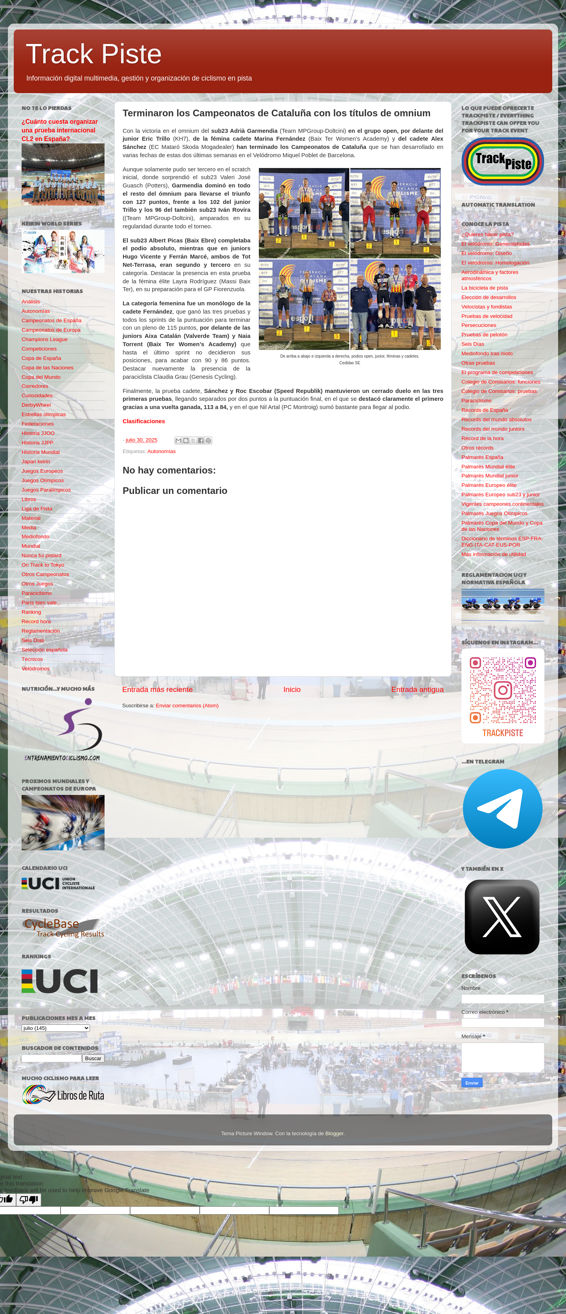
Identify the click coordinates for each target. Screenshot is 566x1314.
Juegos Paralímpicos (46, 490)
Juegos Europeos (42, 471)
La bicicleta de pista (484, 288)
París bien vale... (41, 603)
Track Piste (94, 54)
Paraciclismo (37, 593)
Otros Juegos (37, 584)
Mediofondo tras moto (487, 353)
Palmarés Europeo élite (488, 485)
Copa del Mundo (41, 377)
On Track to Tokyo (43, 565)
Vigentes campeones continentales (502, 504)
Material (31, 518)
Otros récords (477, 448)
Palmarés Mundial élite (488, 467)
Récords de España (484, 410)
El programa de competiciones (497, 372)
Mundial (31, 546)
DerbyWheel (36, 405)
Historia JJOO (38, 433)
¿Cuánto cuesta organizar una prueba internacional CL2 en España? (60, 130)
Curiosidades (37, 395)
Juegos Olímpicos (43, 480)
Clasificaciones (144, 421)
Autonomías (161, 451)
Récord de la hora (482, 438)
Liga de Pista (37, 509)
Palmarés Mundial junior (489, 476)
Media (29, 527)
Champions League (45, 339)
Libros (29, 499)
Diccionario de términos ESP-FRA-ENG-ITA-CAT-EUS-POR (502, 542)
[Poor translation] (28, 1199)
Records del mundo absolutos (496, 419)
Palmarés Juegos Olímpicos (494, 513)
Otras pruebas (478, 363)
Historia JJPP (37, 443)
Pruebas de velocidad (487, 316)
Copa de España (41, 358)
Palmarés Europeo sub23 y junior (500, 494)
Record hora (36, 621)
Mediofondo (36, 537)
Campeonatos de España (51, 320)
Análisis (31, 302)
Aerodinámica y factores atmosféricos (489, 275)
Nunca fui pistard (41, 555)
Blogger (334, 1133)
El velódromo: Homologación (495, 263)
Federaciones (38, 424)
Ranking (31, 612)
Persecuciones (478, 325)
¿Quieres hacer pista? (487, 234)
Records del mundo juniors (493, 429)
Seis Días (33, 640)
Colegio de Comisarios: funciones (500, 382)
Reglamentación (41, 631)
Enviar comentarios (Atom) (187, 705)
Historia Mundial (41, 452)
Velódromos (36, 669)
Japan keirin (36, 461)
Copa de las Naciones (48, 368)
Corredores (35, 386)
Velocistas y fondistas (486, 307)
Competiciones (39, 349)
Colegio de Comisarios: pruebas (499, 391)
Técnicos (32, 659)
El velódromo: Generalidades (495, 244)
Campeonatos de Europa (51, 330)
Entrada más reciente (157, 689)
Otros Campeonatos (45, 574)
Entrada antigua (417, 689)
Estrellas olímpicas (44, 414)
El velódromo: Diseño (486, 253)
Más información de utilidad (493, 554)
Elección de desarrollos (488, 297)
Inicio (292, 689)
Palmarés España (482, 457)
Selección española (45, 650)
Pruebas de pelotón (484, 335)
